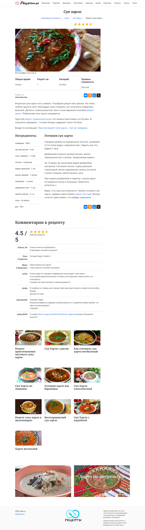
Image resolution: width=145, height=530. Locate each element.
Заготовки (78, 3)
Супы (134, 3)
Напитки (107, 3)
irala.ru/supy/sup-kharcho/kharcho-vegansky (57, 314)
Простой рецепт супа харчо (52, 128)
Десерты (67, 3)
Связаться (20, 514)
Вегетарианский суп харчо (55, 419)
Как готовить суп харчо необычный (86, 350)
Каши (98, 3)
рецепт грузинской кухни (38, 119)
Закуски (89, 3)
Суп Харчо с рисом (56, 348)
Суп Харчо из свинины (23, 387)
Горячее (56, 3)
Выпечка (46, 3)
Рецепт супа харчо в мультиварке (28, 419)
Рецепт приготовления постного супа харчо (25, 353)
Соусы (126, 3)
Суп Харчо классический (83, 387)
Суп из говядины (79, 128)
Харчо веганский (26, 448)
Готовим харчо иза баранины (56, 387)
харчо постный (83, 194)
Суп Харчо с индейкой (81, 419)
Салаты (117, 3)
